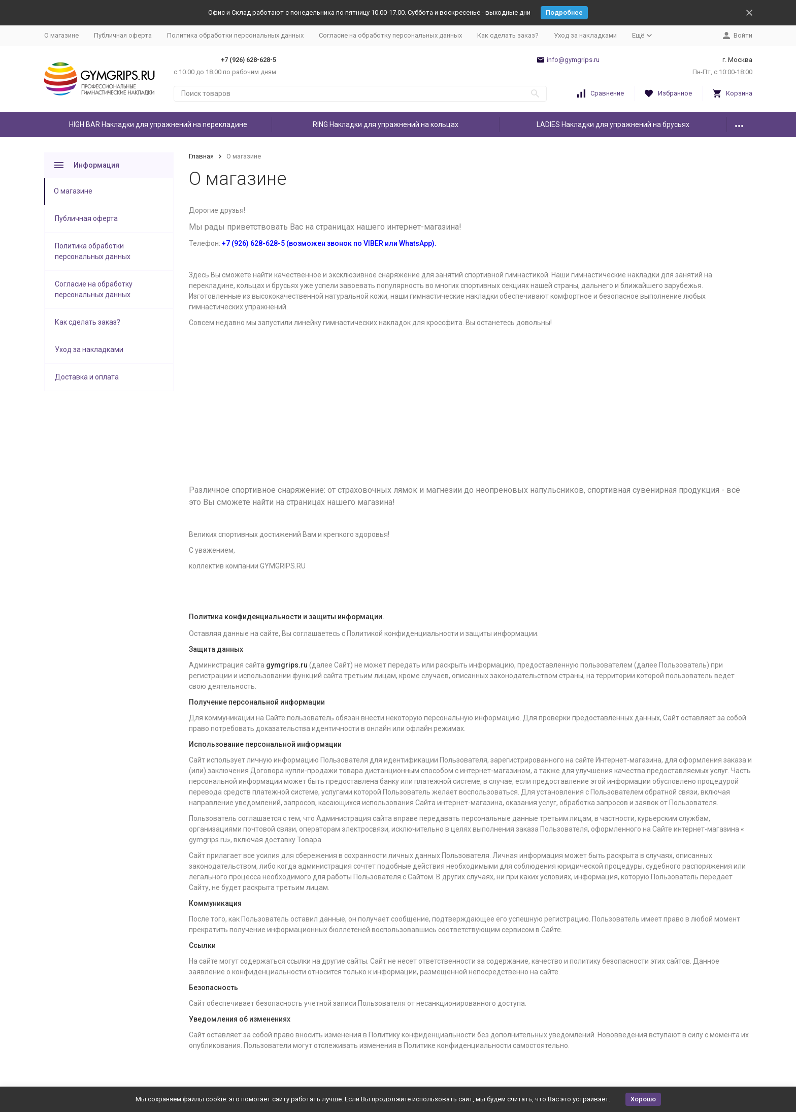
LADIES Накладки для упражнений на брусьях (613, 124)
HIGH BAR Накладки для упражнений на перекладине (158, 124)
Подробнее (564, 12)
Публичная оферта (123, 35)
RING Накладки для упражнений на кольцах (385, 124)
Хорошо (643, 1099)
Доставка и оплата (87, 377)
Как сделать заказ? (508, 35)
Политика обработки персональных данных (235, 35)
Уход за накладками (585, 35)
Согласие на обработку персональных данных (390, 35)
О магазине (61, 35)
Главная (201, 156)
